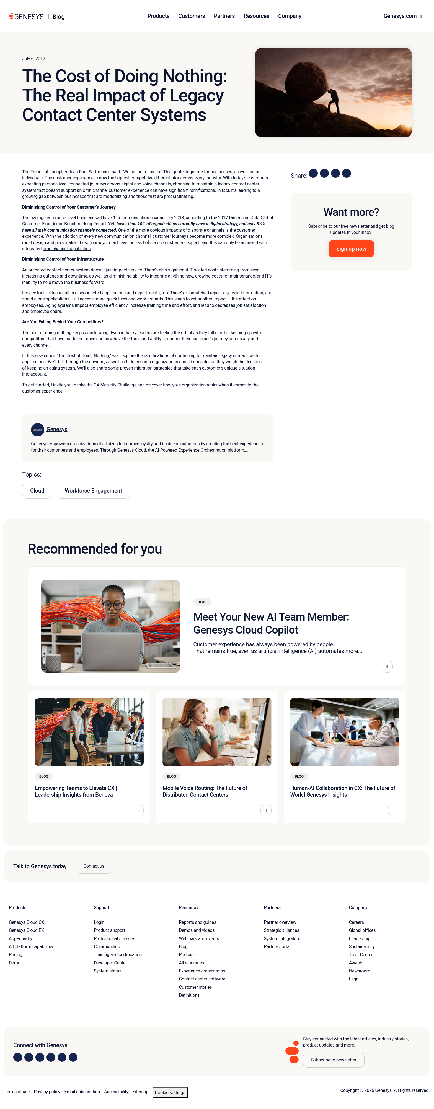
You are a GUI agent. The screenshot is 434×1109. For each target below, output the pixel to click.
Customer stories (195, 987)
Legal (354, 979)
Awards (356, 963)
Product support (109, 930)
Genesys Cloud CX (26, 922)
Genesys (56, 429)
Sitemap (141, 1091)
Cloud (37, 490)
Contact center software (202, 979)
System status (107, 971)
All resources (191, 963)
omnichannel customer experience (116, 190)
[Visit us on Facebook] (50, 1057)
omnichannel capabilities (67, 248)
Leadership (359, 938)
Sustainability (362, 946)
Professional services (114, 938)
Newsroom (359, 971)
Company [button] (289, 16)
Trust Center (361, 954)
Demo (14, 963)
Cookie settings (170, 1092)
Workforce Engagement (93, 490)
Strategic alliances (281, 930)
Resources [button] (256, 16)
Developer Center (110, 963)
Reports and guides (197, 922)
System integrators (282, 938)
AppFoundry (20, 938)
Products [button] (158, 16)
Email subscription (82, 1091)
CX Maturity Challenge (115, 385)
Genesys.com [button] (401, 16)
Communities (107, 946)
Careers (356, 922)
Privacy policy (47, 1091)
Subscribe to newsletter (333, 1060)
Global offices (362, 930)
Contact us (94, 866)
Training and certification (118, 954)
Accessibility (116, 1091)
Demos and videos (197, 930)
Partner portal (277, 946)
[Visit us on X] (39, 1057)
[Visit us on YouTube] (62, 1057)
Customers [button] (191, 16)
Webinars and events (199, 938)
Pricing (15, 954)
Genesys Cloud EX (26, 930)
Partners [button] (224, 16)
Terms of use (17, 1091)
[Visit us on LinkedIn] (17, 1057)
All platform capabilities (31, 946)
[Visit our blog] (73, 1057)
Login (99, 922)
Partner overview (280, 922)
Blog (183, 946)
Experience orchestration (203, 971)
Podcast (187, 954)
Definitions (189, 995)
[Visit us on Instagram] (28, 1057)
